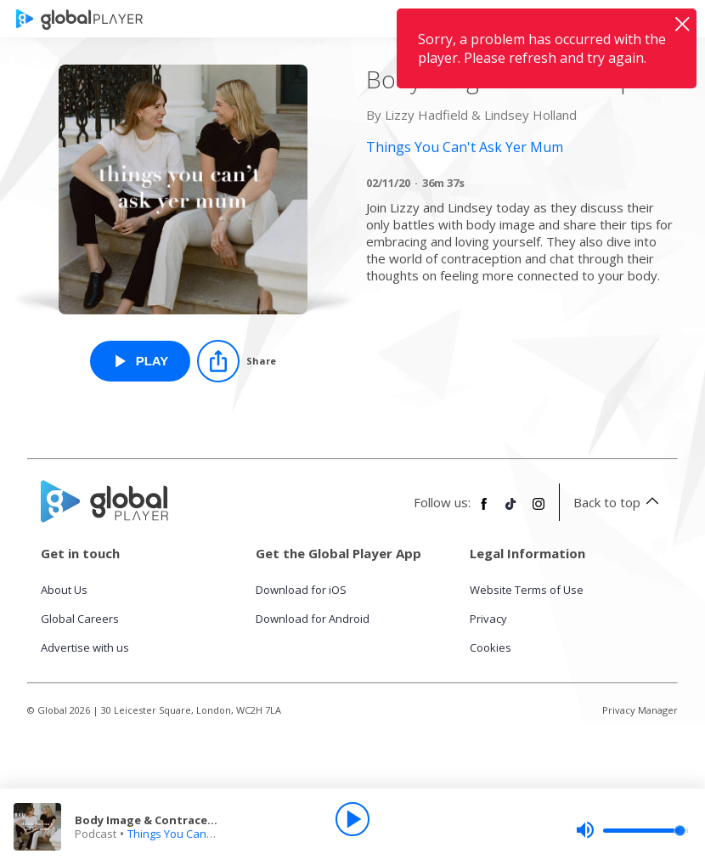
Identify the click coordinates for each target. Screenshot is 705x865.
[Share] (236, 361)
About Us (64, 589)
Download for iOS (301, 589)
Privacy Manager (640, 709)
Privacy (488, 618)
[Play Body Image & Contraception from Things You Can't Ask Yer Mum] (140, 361)
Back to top (618, 502)
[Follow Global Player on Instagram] (538, 511)
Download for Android (312, 618)
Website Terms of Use (527, 589)
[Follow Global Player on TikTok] (511, 511)
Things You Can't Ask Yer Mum (204, 833)
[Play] (352, 819)
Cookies (490, 647)
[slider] (632, 830)
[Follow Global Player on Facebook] (484, 511)
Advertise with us (85, 647)
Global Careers (80, 618)
